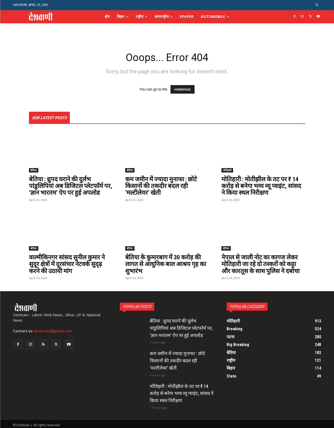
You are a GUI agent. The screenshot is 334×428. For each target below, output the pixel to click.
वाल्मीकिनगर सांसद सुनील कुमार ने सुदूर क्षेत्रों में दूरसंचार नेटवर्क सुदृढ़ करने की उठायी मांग (67, 264)
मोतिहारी (227, 170)
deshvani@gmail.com (53, 331)
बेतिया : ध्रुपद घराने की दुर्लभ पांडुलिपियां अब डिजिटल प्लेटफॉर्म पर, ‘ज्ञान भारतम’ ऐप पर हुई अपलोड (70, 186)
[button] (317, 5)
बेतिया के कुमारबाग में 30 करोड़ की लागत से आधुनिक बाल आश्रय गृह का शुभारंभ (167, 264)
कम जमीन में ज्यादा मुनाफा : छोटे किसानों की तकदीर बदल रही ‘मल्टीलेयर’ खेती (162, 186)
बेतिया (34, 170)
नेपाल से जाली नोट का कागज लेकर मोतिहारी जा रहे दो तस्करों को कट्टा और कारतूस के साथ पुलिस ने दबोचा (261, 264)
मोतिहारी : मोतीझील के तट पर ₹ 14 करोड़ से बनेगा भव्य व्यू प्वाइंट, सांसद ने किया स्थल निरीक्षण (262, 186)
